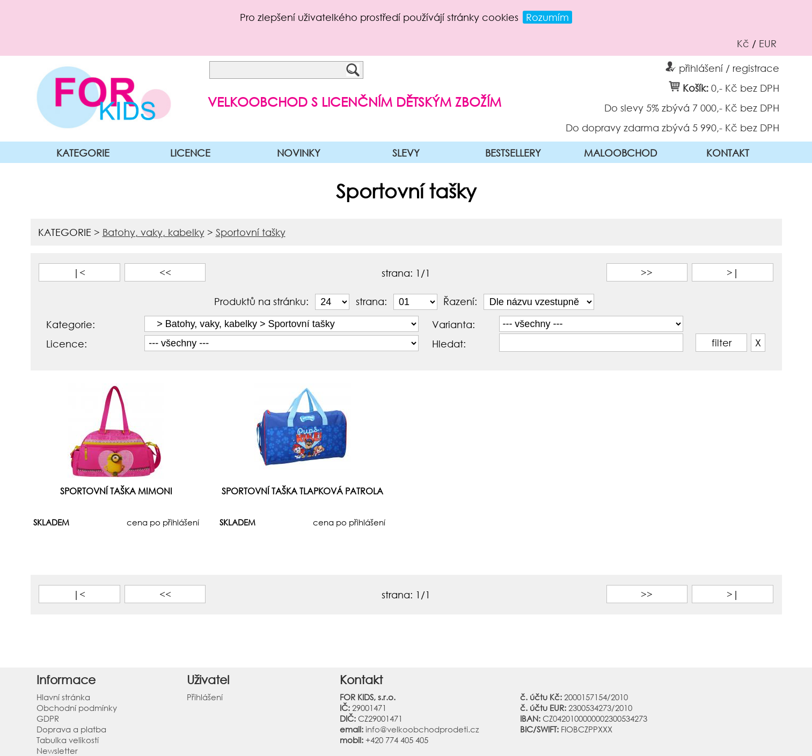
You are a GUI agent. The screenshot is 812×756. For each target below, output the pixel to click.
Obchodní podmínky (76, 707)
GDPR (47, 718)
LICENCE (190, 153)
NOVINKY (298, 153)
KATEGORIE (82, 153)
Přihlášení (205, 697)
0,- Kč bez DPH (745, 87)
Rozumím (547, 17)
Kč (743, 43)
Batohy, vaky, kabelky (153, 232)
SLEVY (406, 153)
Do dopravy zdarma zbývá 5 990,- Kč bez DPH (672, 127)
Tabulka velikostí (67, 740)
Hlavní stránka (63, 697)
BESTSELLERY (513, 153)
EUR (768, 43)
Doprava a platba (71, 729)
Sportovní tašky (251, 232)
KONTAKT (727, 153)
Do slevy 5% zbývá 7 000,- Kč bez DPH (691, 107)
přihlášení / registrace (722, 66)
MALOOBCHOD (620, 153)
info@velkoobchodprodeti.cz (422, 729)
